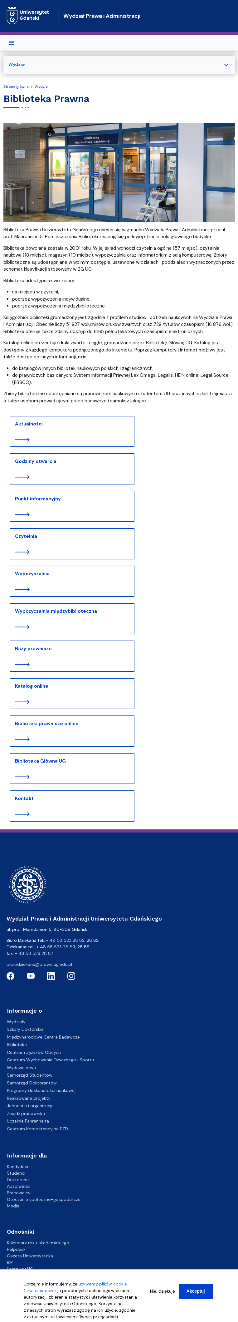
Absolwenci (18, 1186)
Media (13, 1206)
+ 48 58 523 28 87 (34, 953)
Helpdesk (16, 1249)
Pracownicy (19, 1193)
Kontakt (24, 798)
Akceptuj (196, 1291)
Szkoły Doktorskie (25, 1029)
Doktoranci (18, 1179)
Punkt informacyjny (38, 499)
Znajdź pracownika (26, 1113)
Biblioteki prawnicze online (47, 723)
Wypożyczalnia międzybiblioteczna (56, 611)
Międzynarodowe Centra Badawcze (43, 1037)
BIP (10, 1262)
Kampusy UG (20, 1269)
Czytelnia (26, 536)
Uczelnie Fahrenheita (28, 1121)
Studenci (16, 1173)
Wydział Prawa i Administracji (101, 15)
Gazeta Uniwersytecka (30, 1256)
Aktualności (29, 424)
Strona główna (16, 86)
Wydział (42, 86)
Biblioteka (17, 1044)
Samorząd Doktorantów (32, 1083)
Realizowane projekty (29, 1098)
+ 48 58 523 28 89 (55, 947)
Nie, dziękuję (162, 1291)
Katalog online (31, 686)
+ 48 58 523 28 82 (65, 940)
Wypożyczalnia (32, 574)
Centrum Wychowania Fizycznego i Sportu (50, 1060)
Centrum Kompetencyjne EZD (37, 1129)
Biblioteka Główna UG (40, 761)
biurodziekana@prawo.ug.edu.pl (39, 964)
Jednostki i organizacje (30, 1105)
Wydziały (16, 1022)
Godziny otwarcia (35, 461)
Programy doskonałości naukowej (41, 1090)
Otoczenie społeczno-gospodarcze (43, 1199)
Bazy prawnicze (33, 649)
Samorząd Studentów (29, 1075)
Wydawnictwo (21, 1067)
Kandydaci (17, 1166)
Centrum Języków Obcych (34, 1052)
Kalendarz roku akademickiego (38, 1243)
